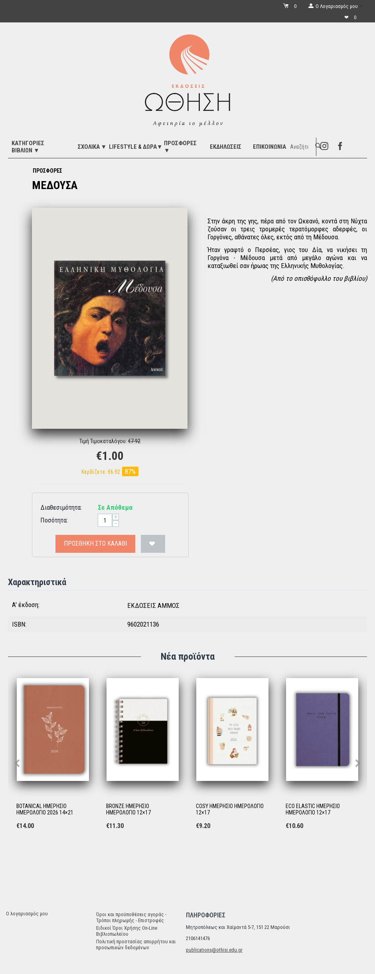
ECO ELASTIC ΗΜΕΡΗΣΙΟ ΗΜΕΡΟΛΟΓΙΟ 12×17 (313, 809)
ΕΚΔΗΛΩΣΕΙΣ (225, 146)
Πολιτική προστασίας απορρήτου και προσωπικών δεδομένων (136, 944)
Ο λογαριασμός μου (27, 914)
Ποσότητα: (54, 520)
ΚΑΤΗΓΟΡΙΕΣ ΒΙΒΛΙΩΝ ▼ (28, 147)
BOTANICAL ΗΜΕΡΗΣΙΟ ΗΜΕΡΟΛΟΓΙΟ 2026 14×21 (44, 809)
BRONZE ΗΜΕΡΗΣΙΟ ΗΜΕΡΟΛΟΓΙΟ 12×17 (128, 809)
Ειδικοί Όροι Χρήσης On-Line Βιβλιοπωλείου (126, 931)
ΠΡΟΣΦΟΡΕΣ (47, 171)
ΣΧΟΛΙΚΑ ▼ (92, 146)
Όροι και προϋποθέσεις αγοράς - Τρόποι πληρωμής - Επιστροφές (131, 917)
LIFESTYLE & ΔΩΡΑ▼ (136, 146)
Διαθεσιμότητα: (61, 507)
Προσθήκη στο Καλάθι (95, 543)
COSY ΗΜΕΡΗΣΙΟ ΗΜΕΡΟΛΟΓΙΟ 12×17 (230, 809)
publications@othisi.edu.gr (214, 950)
